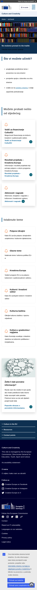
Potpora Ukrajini (17, 231)
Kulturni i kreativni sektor (18, 290)
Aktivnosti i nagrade (14, 193)
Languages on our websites (12, 529)
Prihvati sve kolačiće (16, 580)
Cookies (5, 533)
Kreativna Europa (18, 270)
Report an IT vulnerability (11, 525)
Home (4, 19)
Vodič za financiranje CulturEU (14, 131)
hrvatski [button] (24, 7)
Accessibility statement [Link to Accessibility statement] (11, 463)
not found (11, 19)
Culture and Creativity (11, 448)
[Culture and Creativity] (7, 6)
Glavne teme (15, 251)
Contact (4, 521)
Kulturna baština (17, 311)
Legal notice (6, 542)
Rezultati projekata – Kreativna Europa (14, 161)
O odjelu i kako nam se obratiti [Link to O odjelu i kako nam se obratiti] (14, 473)
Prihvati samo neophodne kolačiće (21, 585)
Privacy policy (7, 538)
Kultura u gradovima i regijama (20, 331)
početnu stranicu (22, 88)
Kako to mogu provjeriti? (27, 1)
